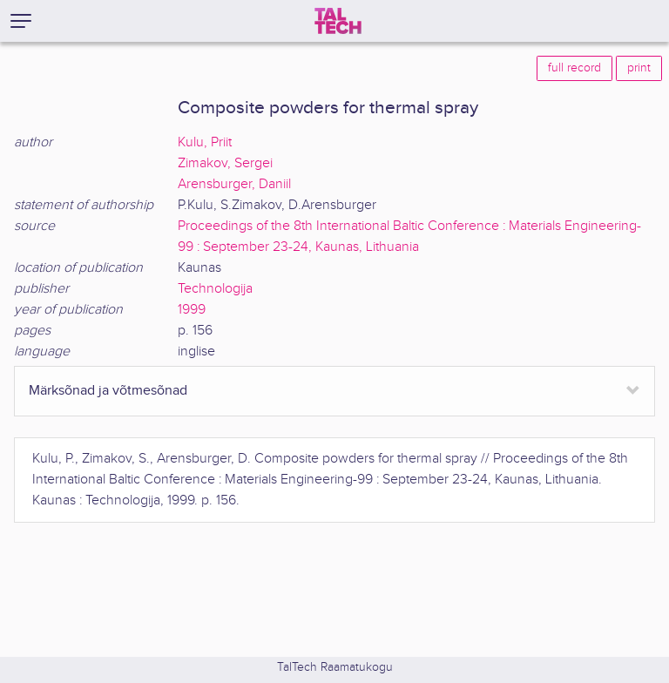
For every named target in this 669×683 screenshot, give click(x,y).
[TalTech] (338, 21)
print (639, 68)
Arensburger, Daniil (234, 184)
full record (574, 68)
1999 (192, 309)
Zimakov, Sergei (225, 163)
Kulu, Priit (205, 142)
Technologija (215, 289)
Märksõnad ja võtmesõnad (108, 390)
